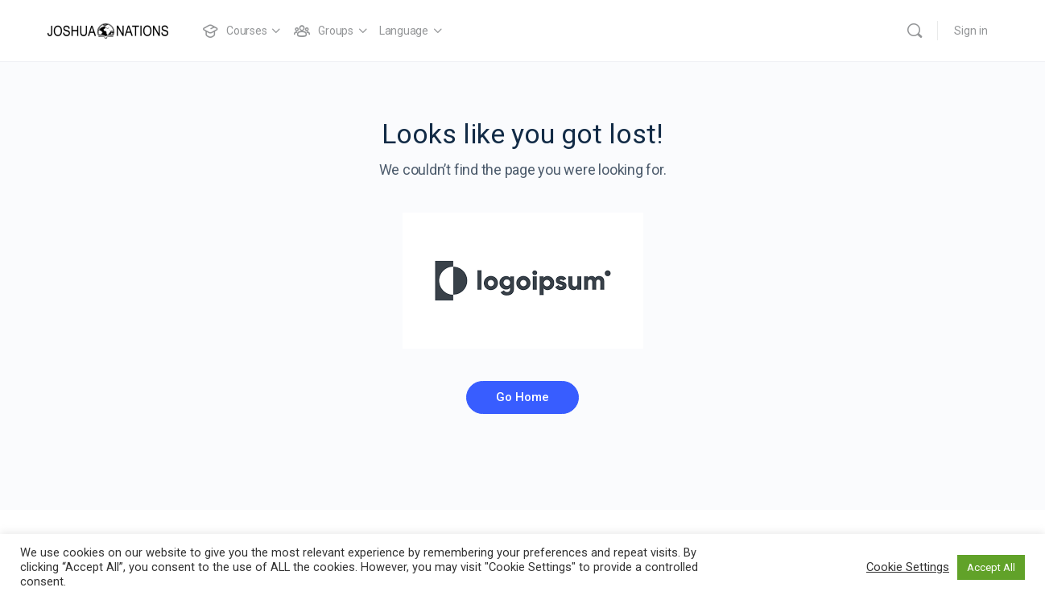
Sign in (971, 30)
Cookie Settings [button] (907, 567)
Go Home (522, 397)
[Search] (914, 30)
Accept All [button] (991, 567)
